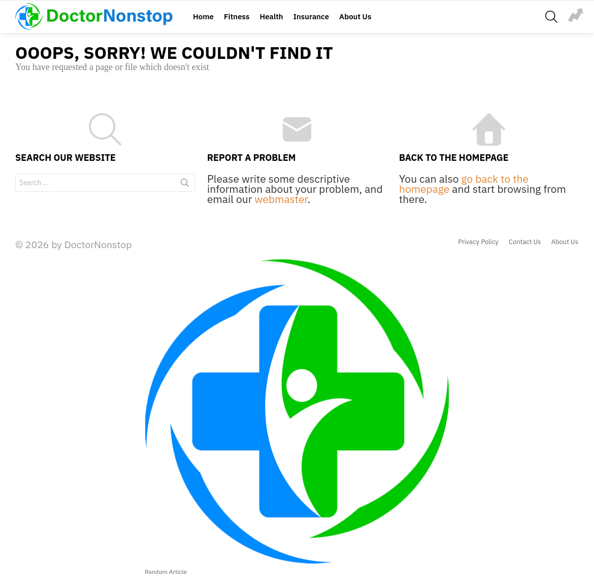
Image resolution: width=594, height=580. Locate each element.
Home (203, 16)
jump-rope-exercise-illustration (576, 15)
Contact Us (525, 242)
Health (271, 16)
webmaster (280, 199)
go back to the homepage (464, 184)
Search (185, 185)
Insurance (311, 16)
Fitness (236, 16)
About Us (355, 16)
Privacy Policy (478, 242)
